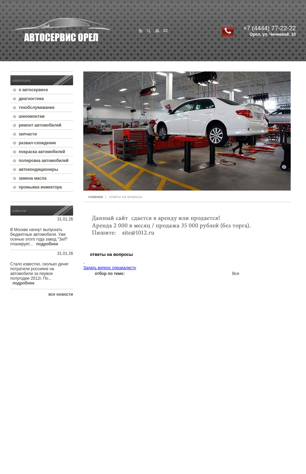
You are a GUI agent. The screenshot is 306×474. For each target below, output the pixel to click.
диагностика (31, 98)
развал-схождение (37, 143)
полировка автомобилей (43, 160)
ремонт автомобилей (40, 125)
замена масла (33, 178)
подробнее (47, 244)
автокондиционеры (38, 169)
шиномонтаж (32, 116)
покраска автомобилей (42, 151)
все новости (60, 294)
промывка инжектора (40, 187)
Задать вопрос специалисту (109, 267)
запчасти (28, 134)
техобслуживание (36, 107)
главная (95, 197)
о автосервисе (33, 89)
